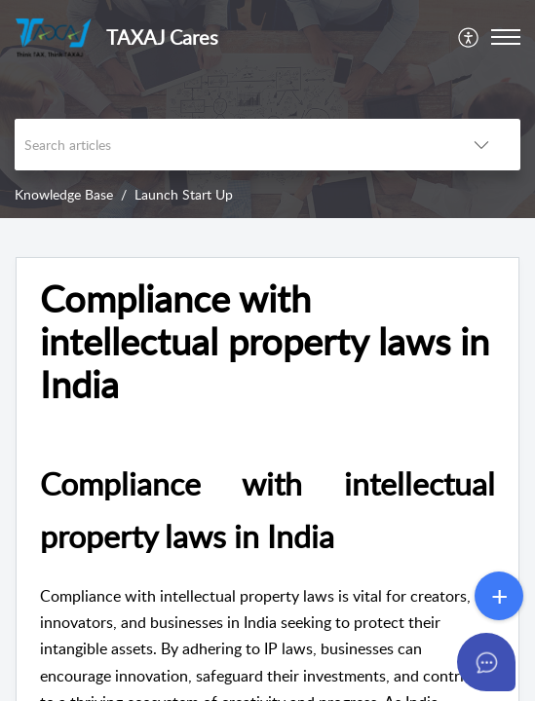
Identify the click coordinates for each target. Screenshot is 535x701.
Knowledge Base (64, 194)
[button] (469, 37)
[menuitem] (469, 37)
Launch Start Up (183, 194)
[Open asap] (486, 662)
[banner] (267, 109)
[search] (228, 144)
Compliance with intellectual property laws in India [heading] (264, 341)
